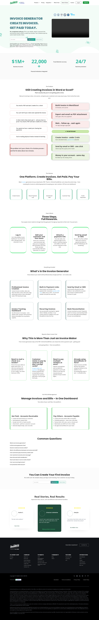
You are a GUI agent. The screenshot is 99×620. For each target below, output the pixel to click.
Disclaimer (56, 579)
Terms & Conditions (66, 579)
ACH (39, 556)
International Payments (41, 559)
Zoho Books (82, 561)
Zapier (81, 560)
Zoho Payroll (82, 563)
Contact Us (84, 545)
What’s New (57, 2)
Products (36, 2)
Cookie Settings (27, 565)
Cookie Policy (86, 579)
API (66, 560)
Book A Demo (65, 2)
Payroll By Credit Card (42, 565)
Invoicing (68, 558)
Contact (72, 2)
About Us (26, 556)
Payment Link (41, 561)
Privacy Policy (27, 561)
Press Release (27, 560)
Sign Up (86, 2)
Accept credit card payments (37, 369)
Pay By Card (68, 556)
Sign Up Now (31, 39)
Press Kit (26, 558)
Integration (48, 2)
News (11, 558)
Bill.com (81, 565)
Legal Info (26, 563)
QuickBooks (82, 556)
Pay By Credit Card (42, 562)
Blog (53, 556)
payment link (70, 139)
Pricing (42, 2)
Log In (78, 2)
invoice (24, 182)
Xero (81, 558)
